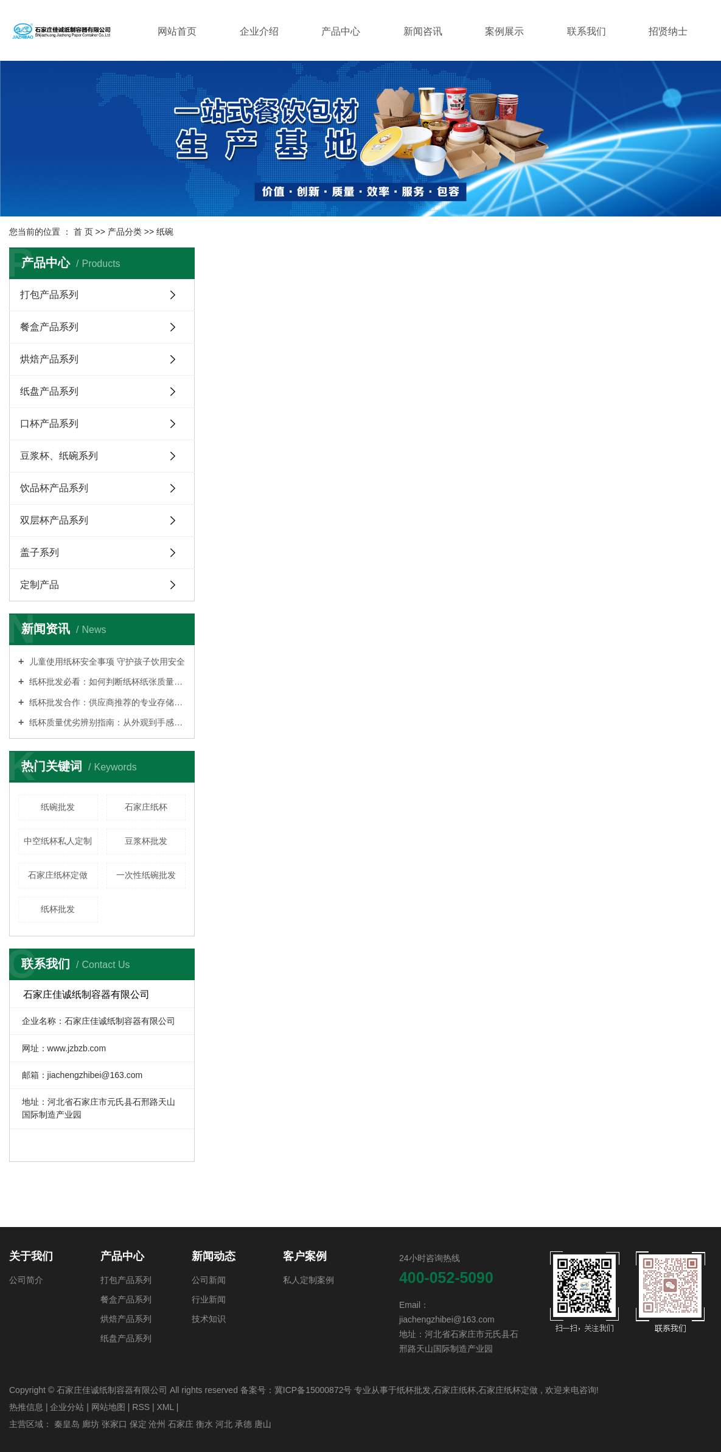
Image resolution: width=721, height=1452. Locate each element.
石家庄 (180, 1424)
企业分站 (67, 1407)
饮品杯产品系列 (54, 488)
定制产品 (39, 584)
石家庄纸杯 (146, 807)
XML (164, 1407)
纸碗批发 (58, 807)
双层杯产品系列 (54, 520)
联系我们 (586, 31)
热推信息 (26, 1407)
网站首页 (177, 31)
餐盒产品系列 (49, 327)
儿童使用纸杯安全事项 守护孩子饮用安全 (106, 661)
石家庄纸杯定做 (58, 875)
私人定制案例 (308, 1280)
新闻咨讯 (422, 31)
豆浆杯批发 (146, 841)
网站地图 (108, 1407)
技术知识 (209, 1319)
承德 (243, 1424)
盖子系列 (39, 552)
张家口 (114, 1424)
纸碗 (164, 232)
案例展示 (504, 31)
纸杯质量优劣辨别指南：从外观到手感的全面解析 (106, 722)
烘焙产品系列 (49, 359)
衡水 (204, 1424)
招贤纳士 (668, 31)
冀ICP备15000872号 (313, 1390)
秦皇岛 (67, 1424)
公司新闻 (209, 1280)
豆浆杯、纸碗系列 (59, 456)
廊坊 (90, 1424)
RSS (141, 1407)
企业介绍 (259, 31)
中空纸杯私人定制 (58, 841)
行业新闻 (209, 1299)
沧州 (156, 1424)
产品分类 (125, 232)
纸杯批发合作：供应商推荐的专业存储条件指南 (106, 702)
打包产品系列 (49, 294)
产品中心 (340, 31)
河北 (223, 1424)
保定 (138, 1424)
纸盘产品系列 (49, 391)
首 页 (83, 232)
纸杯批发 (58, 909)
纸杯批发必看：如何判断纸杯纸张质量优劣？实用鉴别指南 (106, 681)
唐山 (262, 1424)
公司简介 (26, 1280)
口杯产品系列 (49, 423)
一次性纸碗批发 (146, 875)
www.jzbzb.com (76, 1048)
